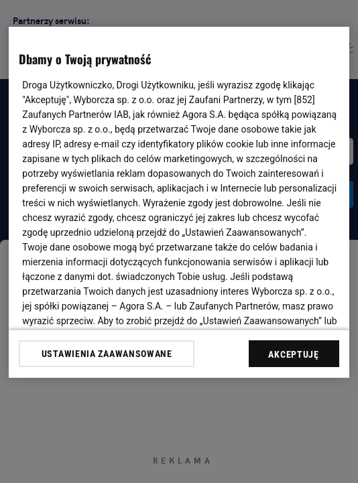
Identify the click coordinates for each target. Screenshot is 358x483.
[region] (179, 202)
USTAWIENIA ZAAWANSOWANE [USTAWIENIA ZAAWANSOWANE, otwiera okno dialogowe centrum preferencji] (107, 353)
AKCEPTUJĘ (293, 354)
